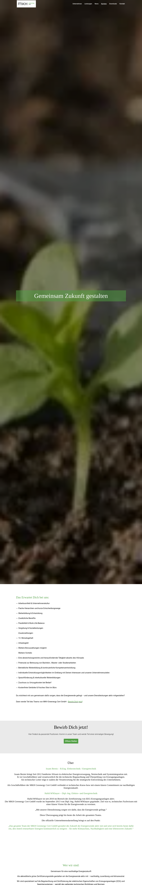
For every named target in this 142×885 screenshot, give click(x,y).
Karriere (104, 4)
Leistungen (88, 4)
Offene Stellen (71, 741)
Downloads (113, 4)
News (96, 4)
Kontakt (122, 4)
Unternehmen (77, 4)
